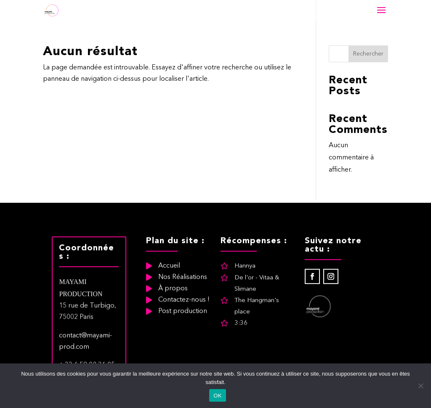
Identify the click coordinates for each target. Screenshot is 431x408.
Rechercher (368, 54)
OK (217, 395)
